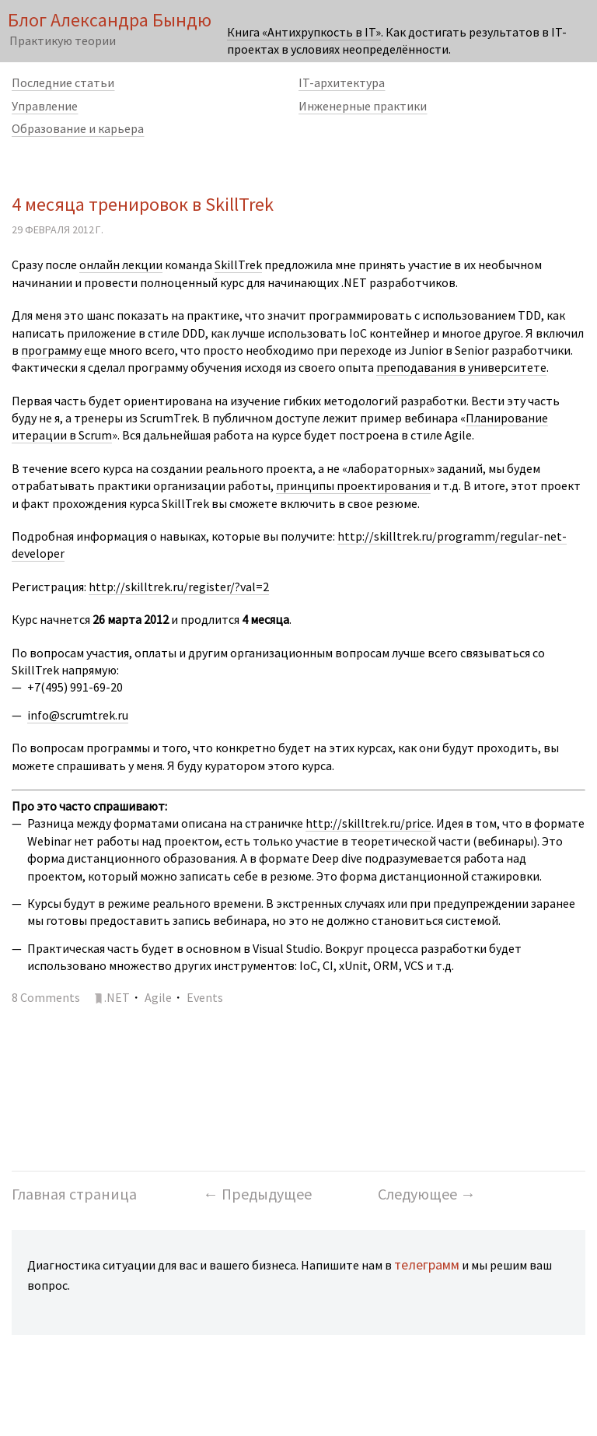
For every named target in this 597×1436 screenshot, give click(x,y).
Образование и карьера (78, 128)
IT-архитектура (341, 82)
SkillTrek (238, 264)
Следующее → (427, 1193)
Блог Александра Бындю (109, 20)
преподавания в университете (461, 367)
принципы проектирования (353, 485)
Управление (45, 106)
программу (51, 350)
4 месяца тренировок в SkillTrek (143, 204)
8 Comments (46, 997)
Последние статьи (63, 82)
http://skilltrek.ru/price (368, 823)
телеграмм (426, 1264)
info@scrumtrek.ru (77, 715)
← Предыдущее (257, 1193)
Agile (158, 997)
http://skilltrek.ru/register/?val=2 (179, 586)
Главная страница (74, 1193)
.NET (117, 997)
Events (205, 997)
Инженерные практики (362, 106)
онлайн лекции (120, 264)
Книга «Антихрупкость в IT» (304, 32)
